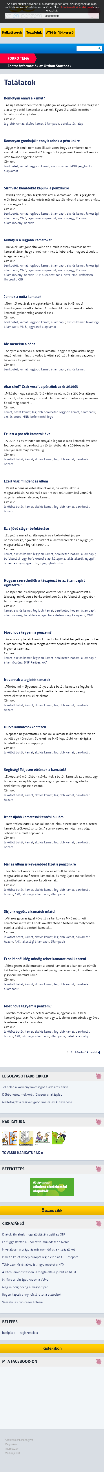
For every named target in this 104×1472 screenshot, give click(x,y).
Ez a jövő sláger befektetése (26, 528)
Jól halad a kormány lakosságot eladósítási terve (35, 1087)
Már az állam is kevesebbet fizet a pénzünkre (40, 864)
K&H (67, 275)
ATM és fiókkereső (60, 32)
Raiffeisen (86, 275)
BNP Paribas (32, 662)
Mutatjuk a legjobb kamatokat (28, 240)
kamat (24, 166)
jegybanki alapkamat (42, 218)
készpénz (58, 559)
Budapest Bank (52, 275)
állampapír (52, 124)
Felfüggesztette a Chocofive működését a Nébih (35, 1242)
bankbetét (11, 166)
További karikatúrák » (22, 1153)
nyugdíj (90, 559)
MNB (73, 166)
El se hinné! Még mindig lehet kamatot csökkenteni (45, 959)
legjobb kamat (14, 124)
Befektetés (13, 1169)
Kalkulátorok (12, 32)
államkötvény (13, 615)
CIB (20, 279)
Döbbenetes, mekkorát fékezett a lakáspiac (32, 1094)
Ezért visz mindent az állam (26, 481)
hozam (8, 464)
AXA (44, 662)
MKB (74, 275)
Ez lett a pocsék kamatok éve (27, 434)
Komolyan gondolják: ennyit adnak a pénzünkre (42, 141)
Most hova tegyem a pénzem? (27, 632)
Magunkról (11, 1444)
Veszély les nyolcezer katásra (22, 1302)
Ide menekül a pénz (19, 344)
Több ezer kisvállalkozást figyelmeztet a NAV (33, 1264)
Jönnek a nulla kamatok (23, 297)
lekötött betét (13, 459)
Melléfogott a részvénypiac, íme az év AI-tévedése (37, 1102)
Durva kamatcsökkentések (25, 727)
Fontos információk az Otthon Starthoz (39, 66)
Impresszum (12, 1448)
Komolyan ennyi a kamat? (24, 98)
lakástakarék (75, 559)
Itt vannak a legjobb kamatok (27, 680)
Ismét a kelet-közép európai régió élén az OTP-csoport (40, 1257)
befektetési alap (72, 124)
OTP (37, 275)
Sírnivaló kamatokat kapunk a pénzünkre (36, 188)
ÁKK (17, 894)
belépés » (9, 1333)
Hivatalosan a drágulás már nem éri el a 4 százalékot (38, 1249)
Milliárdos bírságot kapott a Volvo (25, 1279)
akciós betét (12, 417)
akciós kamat (34, 124)
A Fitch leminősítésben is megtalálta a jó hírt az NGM (39, 1272)
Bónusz (29, 223)
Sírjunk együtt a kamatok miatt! (29, 912)
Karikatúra (13, 1122)
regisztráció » (29, 1333)
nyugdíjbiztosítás (51, 563)
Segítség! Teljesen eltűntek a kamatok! (35, 770)
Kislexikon (52, 1348)
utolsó (94, 1052)
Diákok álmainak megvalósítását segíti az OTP (33, 1234)
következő (80, 1052)
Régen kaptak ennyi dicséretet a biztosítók (31, 1295)
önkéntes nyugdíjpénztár (21, 563)
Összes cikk (52, 1210)
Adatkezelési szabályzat (19, 1439)
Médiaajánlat (12, 1453)
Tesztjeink (34, 32)
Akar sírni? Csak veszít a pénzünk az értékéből (41, 387)
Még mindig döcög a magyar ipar (25, 1287)
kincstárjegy (66, 218)
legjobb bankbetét (45, 412)
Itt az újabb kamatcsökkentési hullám (34, 817)
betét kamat (22, 412)
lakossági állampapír (35, 894)
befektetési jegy (41, 417)
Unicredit (10, 279)
